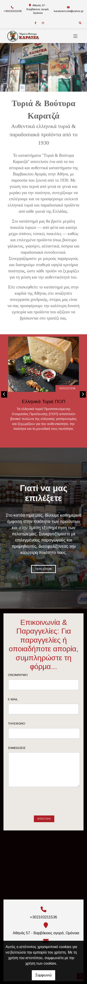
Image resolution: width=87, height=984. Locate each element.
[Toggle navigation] (75, 36)
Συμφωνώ (43, 975)
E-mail (20, 699)
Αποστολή (44, 801)
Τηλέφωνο (24, 723)
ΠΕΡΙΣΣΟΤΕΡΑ (67, 388)
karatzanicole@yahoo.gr (69, 11)
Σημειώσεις (24, 748)
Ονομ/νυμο (25, 675)
